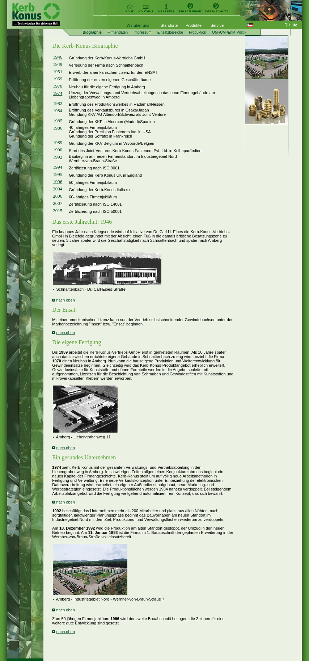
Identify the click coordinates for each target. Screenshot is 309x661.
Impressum (142, 32)
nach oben (65, 300)
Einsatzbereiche (170, 32)
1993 (113, 532)
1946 (57, 57)
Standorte (169, 25)
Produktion (197, 32)
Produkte (194, 25)
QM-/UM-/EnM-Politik (229, 32)
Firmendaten (117, 32)
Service (217, 25)
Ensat (68, 310)
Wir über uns (138, 25)
